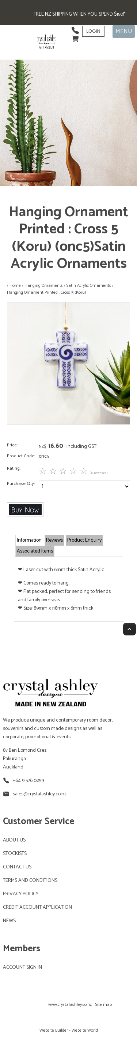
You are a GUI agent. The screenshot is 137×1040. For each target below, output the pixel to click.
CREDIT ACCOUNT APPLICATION (37, 907)
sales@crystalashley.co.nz (39, 794)
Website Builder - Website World (68, 1030)
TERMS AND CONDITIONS (30, 880)
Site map (103, 1004)
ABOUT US (14, 840)
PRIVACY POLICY (20, 894)
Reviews (54, 540)
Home (15, 285)
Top (129, 629)
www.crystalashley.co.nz (70, 1004)
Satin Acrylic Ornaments (88, 285)
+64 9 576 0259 (28, 780)
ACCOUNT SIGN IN (22, 967)
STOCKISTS (15, 854)
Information (29, 540)
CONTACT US (17, 867)
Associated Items (35, 551)
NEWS (9, 921)
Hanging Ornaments (43, 285)
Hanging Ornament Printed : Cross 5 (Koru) (46, 292)
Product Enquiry (84, 540)
